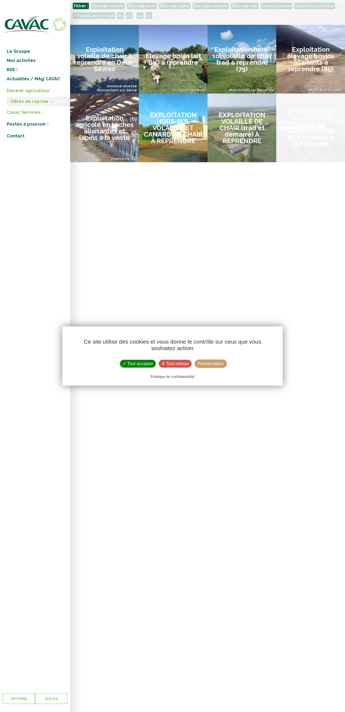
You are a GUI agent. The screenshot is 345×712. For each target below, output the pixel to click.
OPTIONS (19, 699)
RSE (12, 69)
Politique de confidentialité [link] (172, 376)
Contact (16, 136)
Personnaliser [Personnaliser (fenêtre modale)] (211, 363)
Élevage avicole (108, 6)
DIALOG (51, 699)
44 (140, 15)
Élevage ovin (244, 6)
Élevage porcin (276, 6)
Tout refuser (175, 363)
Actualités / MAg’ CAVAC (33, 78)
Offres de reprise (29, 101)
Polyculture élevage (94, 15)
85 (120, 15)
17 (149, 15)
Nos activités (21, 60)
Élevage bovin (142, 6)
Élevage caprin (174, 6)
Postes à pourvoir (28, 124)
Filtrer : (81, 6)
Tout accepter (138, 363)
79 (129, 15)
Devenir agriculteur (28, 90)
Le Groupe (18, 51)
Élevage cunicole (211, 6)
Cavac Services (25, 112)
